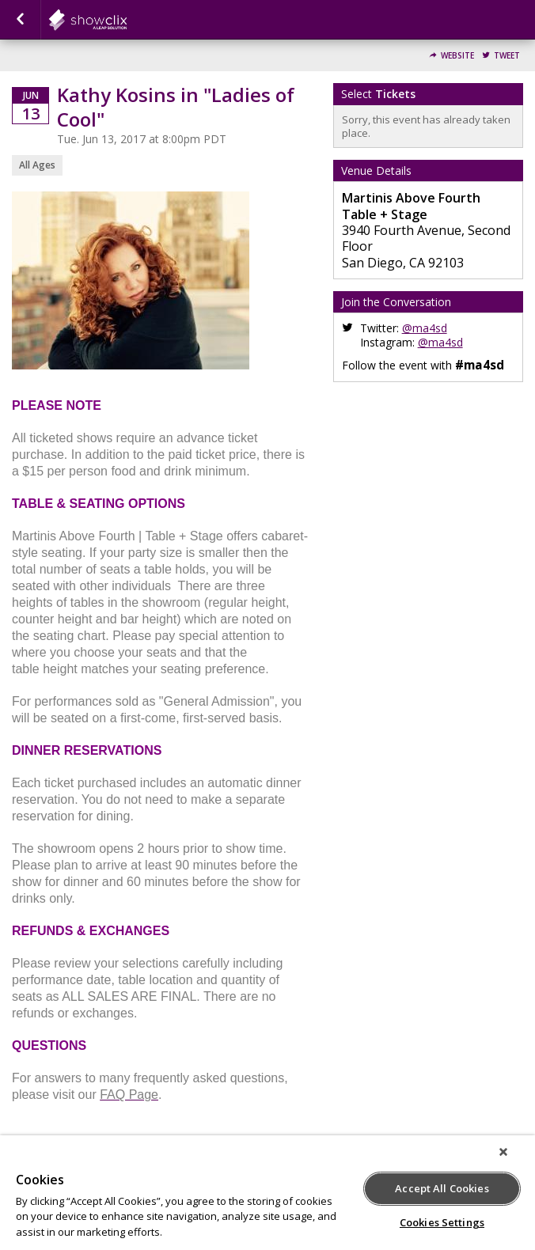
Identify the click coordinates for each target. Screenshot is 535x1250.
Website (457, 56)
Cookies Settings (442, 1222)
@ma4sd (424, 327)
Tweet (507, 56)
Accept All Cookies (441, 1188)
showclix (126, 20)
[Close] (503, 1152)
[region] (267, 1192)
